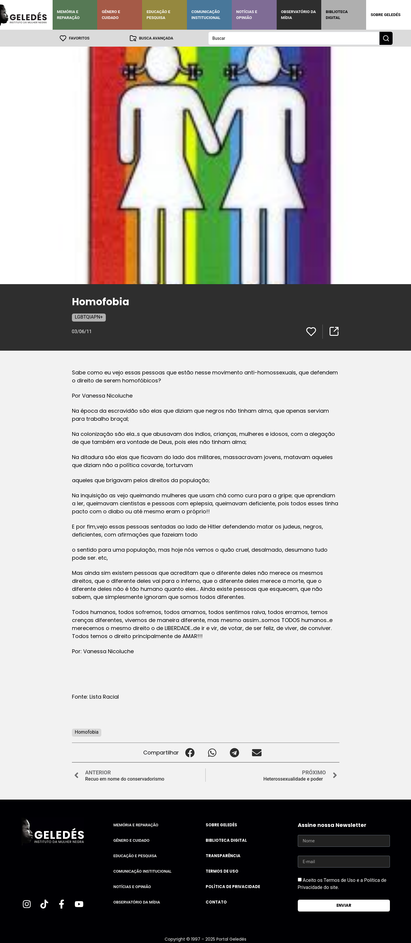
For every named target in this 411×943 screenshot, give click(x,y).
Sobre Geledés (385, 14)
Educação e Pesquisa (158, 15)
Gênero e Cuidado (111, 15)
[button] (190, 752)
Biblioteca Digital (337, 15)
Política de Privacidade (233, 886)
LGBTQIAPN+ (89, 316)
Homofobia (87, 732)
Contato (216, 902)
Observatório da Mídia (298, 15)
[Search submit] (386, 38)
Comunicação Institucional (206, 15)
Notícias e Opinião (246, 15)
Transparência (223, 855)
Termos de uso (222, 871)
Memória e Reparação (68, 15)
